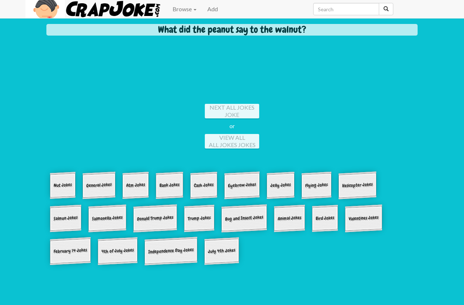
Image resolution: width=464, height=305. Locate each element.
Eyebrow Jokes (242, 185)
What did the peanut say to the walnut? (232, 30)
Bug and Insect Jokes (244, 218)
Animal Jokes (289, 217)
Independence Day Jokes (171, 251)
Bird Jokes (325, 217)
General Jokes (99, 185)
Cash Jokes (204, 184)
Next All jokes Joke (232, 111)
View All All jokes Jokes (232, 141)
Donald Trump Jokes (155, 218)
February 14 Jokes (70, 251)
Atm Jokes (135, 184)
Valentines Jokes (363, 217)
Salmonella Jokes (107, 217)
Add (212, 8)
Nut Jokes (63, 185)
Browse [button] (184, 8)
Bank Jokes (169, 184)
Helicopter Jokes (357, 185)
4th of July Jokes (118, 251)
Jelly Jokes (280, 184)
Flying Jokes (316, 184)
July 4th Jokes (221, 251)
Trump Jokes (199, 217)
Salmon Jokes (66, 217)
